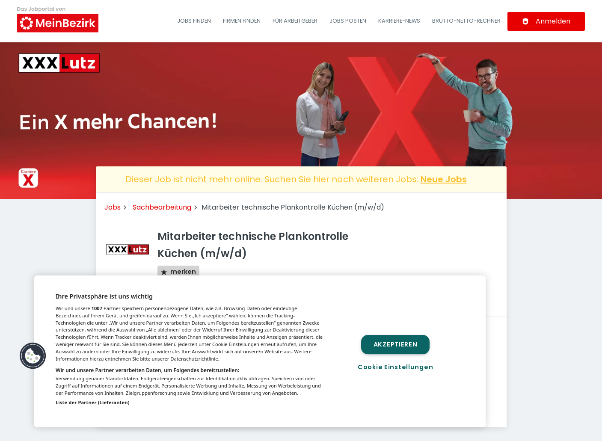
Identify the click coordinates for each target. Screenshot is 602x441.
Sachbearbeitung (162, 207)
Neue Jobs (444, 179)
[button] (33, 356)
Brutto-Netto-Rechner (466, 20)
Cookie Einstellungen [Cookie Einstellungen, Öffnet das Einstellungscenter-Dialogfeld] (395, 367)
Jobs (112, 207)
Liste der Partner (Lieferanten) (93, 402)
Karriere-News (399, 20)
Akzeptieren (396, 344)
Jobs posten (347, 20)
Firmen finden (242, 20)
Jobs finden (194, 20)
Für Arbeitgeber (295, 20)
